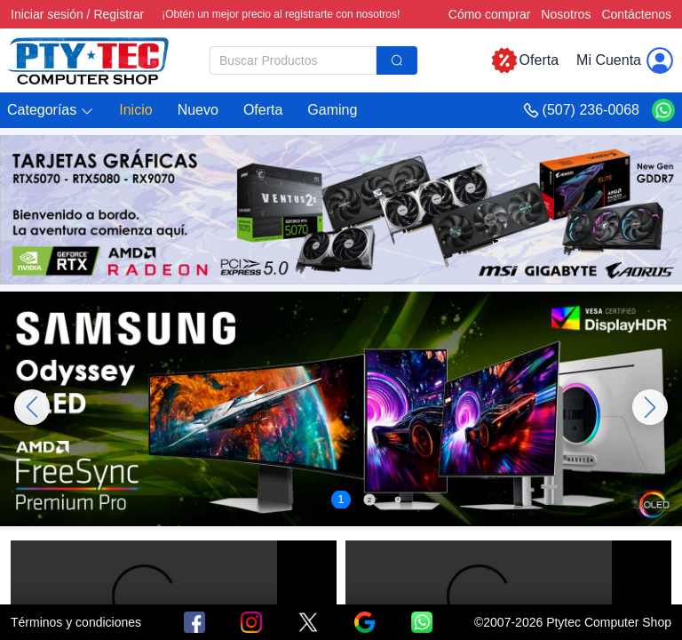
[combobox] (313, 60)
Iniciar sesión (47, 14)
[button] (50, 110)
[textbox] (293, 60)
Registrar (118, 14)
